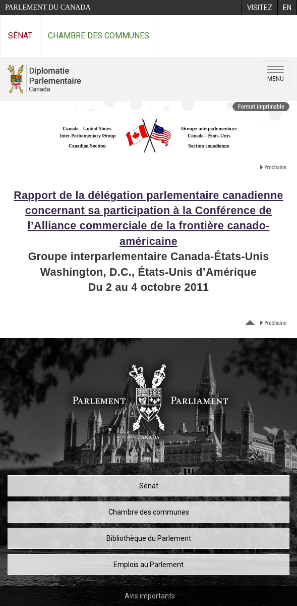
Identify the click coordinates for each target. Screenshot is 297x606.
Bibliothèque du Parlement (148, 538)
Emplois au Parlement (148, 565)
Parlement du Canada (48, 7)
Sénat (20, 35)
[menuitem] (259, 7)
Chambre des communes (98, 35)
